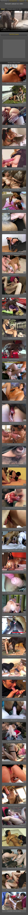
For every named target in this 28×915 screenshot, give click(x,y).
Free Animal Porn (13, 0)
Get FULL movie (14, 34)
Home (3, 9)
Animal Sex (21, 0)
